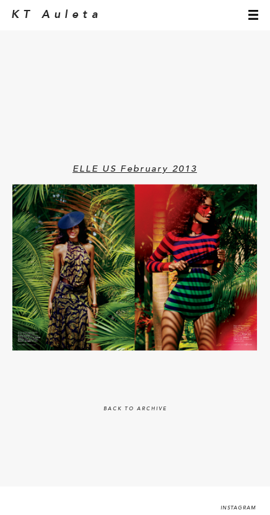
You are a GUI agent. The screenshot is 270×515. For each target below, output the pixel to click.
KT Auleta (56, 14)
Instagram (238, 508)
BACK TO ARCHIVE (135, 409)
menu (253, 14)
